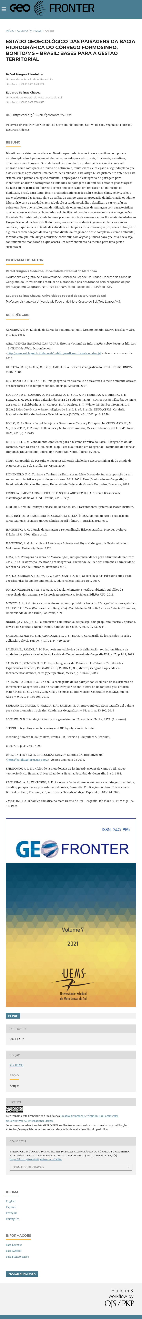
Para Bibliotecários (17, 1256)
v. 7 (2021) (36, 30)
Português (12, 1219)
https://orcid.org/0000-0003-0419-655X (25, 84)
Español (11, 1207)
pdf (14, 1015)
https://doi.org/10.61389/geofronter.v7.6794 (42, 115)
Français (11, 1213)
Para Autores (14, 1250)
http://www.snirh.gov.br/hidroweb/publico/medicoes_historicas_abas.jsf (54, 353)
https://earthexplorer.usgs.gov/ (27, 759)
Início (10, 30)
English (10, 1201)
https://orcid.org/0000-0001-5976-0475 (25, 102)
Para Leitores (14, 1245)
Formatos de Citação (28, 1167)
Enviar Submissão (22, 1274)
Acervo (22, 30)
